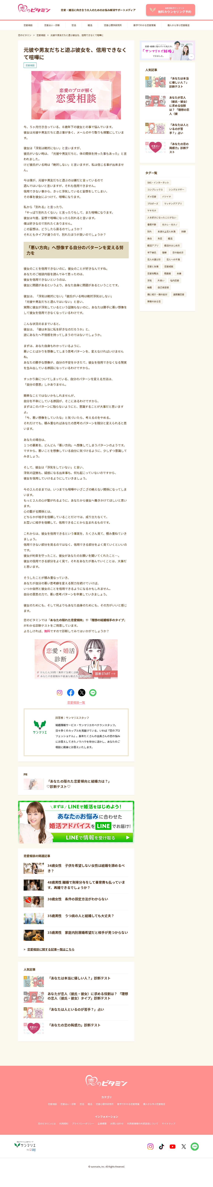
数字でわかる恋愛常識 (145, 25)
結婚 (149, 287)
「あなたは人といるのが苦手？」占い (76, 1009)
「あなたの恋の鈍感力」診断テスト (74, 1025)
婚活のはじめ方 (172, 245)
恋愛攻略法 (152, 273)
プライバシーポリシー (83, 1123)
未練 (179, 273)
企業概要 (102, 1123)
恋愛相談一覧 (76, 702)
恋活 (74, 25)
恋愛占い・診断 (52, 25)
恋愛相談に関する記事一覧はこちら (51, 949)
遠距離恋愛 (178, 294)
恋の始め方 (177, 252)
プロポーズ (152, 203)
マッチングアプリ (173, 203)
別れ (149, 231)
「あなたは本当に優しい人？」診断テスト (79, 978)
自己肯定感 (163, 287)
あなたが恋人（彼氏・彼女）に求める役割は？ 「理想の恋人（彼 (179, 105)
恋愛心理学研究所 (113, 25)
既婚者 (167, 273)
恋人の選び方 (154, 259)
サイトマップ (168, 1123)
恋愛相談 (28, 25)
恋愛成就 (168, 266)
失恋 (160, 238)
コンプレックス (155, 189)
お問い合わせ (117, 1123)
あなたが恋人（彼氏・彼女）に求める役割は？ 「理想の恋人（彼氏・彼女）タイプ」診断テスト (88, 995)
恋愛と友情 (152, 266)
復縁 (164, 252)
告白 (149, 238)
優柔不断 (151, 224)
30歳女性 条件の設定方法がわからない (78, 898)
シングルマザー (176, 189)
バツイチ (166, 196)
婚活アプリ (152, 245)
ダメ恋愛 (151, 196)
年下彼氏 (151, 252)
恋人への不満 (173, 259)
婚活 (90, 25)
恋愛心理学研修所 (105, 1103)
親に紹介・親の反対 (157, 294)
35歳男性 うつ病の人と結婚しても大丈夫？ (81, 915)
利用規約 (63, 1123)
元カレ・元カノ (170, 224)
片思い (161, 280)
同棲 (183, 231)
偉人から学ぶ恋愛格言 (178, 25)
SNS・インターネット (158, 182)
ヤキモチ (151, 210)
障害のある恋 (154, 301)
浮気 (149, 280)
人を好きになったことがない (161, 217)
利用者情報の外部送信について (142, 1123)
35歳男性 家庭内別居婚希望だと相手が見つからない (88, 932)
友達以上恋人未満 (166, 231)
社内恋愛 (174, 280)
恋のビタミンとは (47, 1123)
